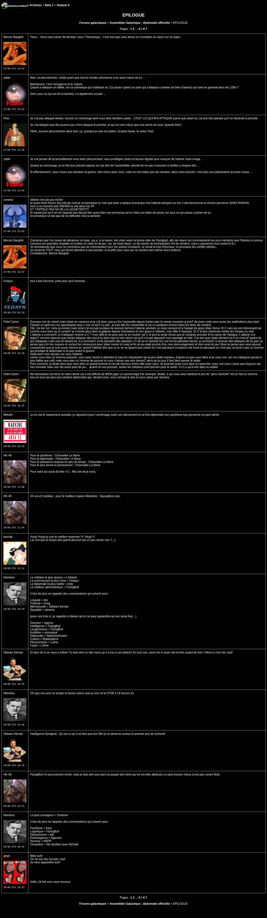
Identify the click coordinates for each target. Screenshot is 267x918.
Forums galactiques (92, 22)
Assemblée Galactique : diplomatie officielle (140, 22)
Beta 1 (49, 5)
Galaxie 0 (63, 5)
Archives (35, 5)
